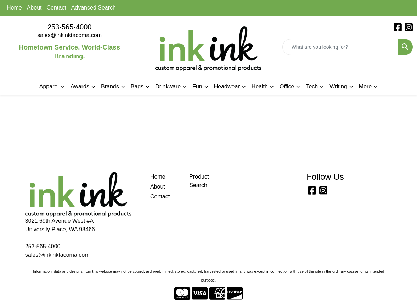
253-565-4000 (69, 27)
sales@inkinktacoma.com (69, 35)
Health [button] (260, 86)
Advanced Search (93, 8)
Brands (110, 86)
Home (14, 8)
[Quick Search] (340, 47)
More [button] (365, 86)
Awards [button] (80, 86)
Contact (56, 8)
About (34, 8)
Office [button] (287, 86)
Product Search (199, 181)
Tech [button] (312, 86)
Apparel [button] (49, 86)
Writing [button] (338, 86)
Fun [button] (197, 86)
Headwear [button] (227, 86)
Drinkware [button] (168, 86)
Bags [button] (137, 86)
